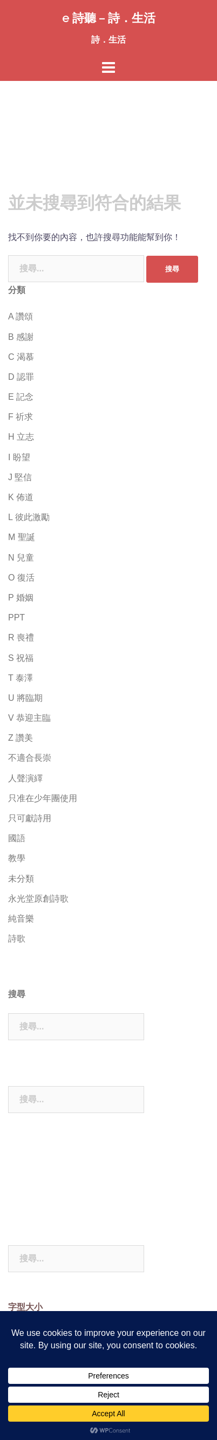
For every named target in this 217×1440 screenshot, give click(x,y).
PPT (16, 617)
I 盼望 (19, 457)
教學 (16, 858)
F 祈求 (20, 416)
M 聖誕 (21, 537)
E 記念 (20, 396)
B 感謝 (20, 337)
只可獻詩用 (29, 818)
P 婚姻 (20, 597)
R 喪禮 (21, 637)
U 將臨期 (25, 697)
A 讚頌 (20, 316)
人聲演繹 (25, 778)
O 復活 (21, 577)
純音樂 (21, 918)
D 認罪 (21, 376)
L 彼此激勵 (29, 517)
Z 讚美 (20, 737)
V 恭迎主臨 (29, 717)
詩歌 (16, 938)
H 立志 (21, 436)
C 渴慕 (21, 356)
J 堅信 (20, 477)
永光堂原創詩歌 (38, 898)
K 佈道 (20, 497)
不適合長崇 (29, 757)
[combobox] (76, 268)
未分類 (21, 878)
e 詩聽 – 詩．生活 (108, 18)
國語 (16, 838)
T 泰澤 (20, 678)
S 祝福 (20, 658)
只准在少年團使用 (42, 798)
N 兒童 (21, 557)
